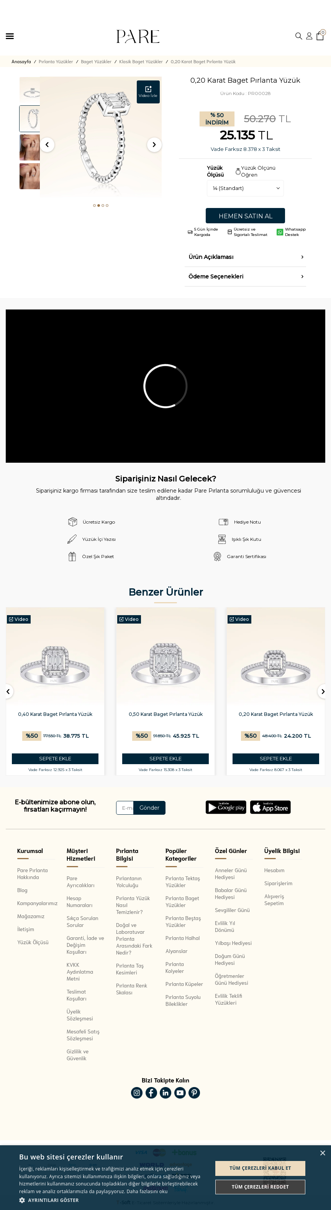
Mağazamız (30, 915)
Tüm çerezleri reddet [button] (260, 1187)
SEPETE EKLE (114, 758)
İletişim (25, 928)
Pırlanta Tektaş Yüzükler (183, 881)
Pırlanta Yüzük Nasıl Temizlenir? (133, 904)
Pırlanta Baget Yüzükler (182, 901)
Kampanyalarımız (36, 902)
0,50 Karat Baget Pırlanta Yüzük (224, 714)
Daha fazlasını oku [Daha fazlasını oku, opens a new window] (146, 1191)
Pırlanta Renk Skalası (131, 989)
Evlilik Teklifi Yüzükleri (228, 999)
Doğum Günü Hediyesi (230, 959)
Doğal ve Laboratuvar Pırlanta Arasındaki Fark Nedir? (134, 938)
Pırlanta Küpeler (184, 983)
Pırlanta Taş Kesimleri (130, 969)
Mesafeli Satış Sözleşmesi (83, 1034)
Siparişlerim (278, 882)
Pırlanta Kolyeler (175, 967)
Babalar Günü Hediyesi (231, 893)
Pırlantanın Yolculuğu (129, 881)
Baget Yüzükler (96, 61)
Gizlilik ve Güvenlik (77, 1054)
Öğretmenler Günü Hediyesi (231, 979)
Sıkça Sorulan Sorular (82, 921)
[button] (94, 205)
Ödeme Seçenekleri (215, 276)
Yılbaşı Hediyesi (233, 942)
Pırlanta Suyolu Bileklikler (183, 1000)
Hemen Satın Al (245, 216)
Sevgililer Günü (232, 909)
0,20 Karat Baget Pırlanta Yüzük (203, 61)
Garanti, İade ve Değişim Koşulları (85, 944)
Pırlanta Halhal (183, 937)
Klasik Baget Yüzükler (141, 61)
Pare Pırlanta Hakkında (32, 873)
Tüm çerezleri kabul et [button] (260, 1168)
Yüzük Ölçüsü (33, 941)
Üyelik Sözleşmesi (80, 1015)
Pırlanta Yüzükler (56, 61)
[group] (101, 137)
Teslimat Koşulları (77, 995)
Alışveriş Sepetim (274, 899)
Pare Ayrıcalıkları (81, 881)
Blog (22, 889)
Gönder (149, 807)
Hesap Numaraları (79, 901)
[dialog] (165, 1177)
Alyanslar (177, 950)
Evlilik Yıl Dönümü (225, 926)
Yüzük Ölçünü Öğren (258, 171)
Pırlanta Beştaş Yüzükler (183, 921)
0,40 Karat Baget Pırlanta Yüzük (114, 714)
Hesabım (274, 869)
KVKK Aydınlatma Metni (80, 971)
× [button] (322, 1153)
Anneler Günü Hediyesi (231, 873)
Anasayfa (21, 61)
